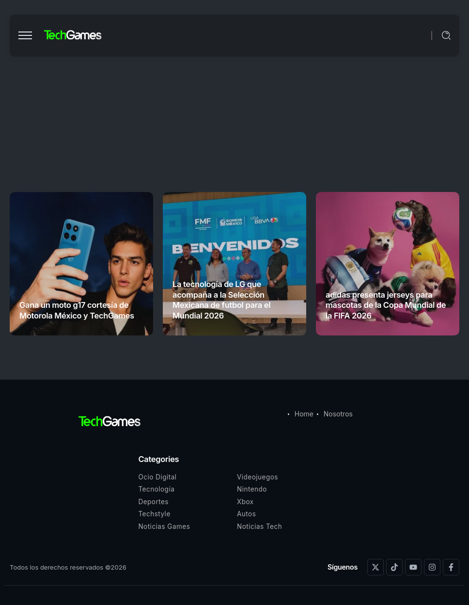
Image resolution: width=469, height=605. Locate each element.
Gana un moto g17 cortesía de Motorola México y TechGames (76, 310)
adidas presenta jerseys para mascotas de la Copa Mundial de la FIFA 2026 (386, 305)
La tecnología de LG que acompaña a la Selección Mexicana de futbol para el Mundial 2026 (221, 299)
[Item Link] (81, 263)
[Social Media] (375, 567)
